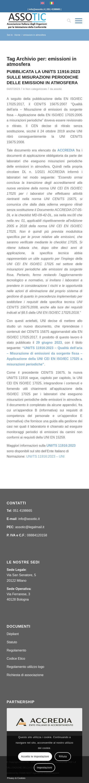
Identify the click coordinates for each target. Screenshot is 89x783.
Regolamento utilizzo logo (25, 667)
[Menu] (76, 21)
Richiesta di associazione (25, 675)
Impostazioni (44, 767)
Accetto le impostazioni (35, 756)
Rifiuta (63, 756)
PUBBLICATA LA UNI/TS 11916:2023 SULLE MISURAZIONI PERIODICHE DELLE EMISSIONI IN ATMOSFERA (43, 77)
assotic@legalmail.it (29, 527)
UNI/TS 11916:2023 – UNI (45, 456)
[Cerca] (67, 21)
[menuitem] (67, 21)
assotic (58, 88)
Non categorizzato (36, 88)
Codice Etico (16, 658)
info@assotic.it (29, 519)
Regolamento (16, 650)
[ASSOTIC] (37, 21)
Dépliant (13, 634)
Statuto (12, 642)
